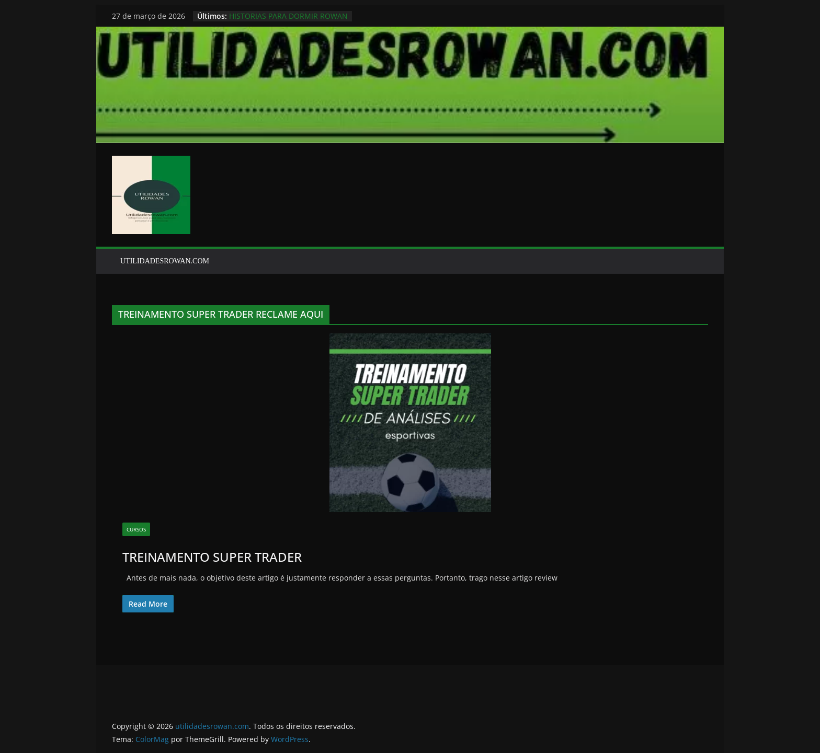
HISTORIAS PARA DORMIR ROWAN (288, 16)
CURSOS (136, 529)
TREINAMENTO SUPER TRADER (212, 556)
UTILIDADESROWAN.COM (164, 261)
